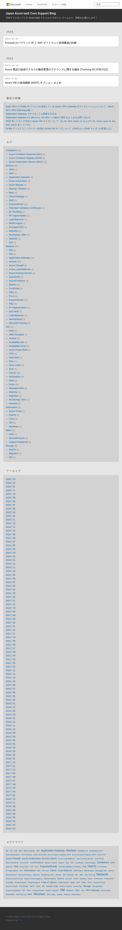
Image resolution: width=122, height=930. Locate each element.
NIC (11, 242)
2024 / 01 (10, 560)
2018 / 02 (10, 755)
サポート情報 (59, 4)
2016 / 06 (10, 814)
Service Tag (77, 886)
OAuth (75, 879)
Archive (9, 165)
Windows (13, 426)
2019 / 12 (10, 707)
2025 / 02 (10, 516)
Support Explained (18, 442)
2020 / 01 (10, 703)
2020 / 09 (10, 681)
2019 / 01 (10, 718)
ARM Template (16, 334)
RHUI (90, 882)
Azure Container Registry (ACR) (25, 158)
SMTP (32, 886)
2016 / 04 (10, 821)
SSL (43, 886)
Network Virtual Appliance (33, 879)
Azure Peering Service (20, 273)
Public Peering (63, 882)
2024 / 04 (10, 549)
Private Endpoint (20, 882)
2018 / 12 (10, 722)
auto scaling (51, 894)
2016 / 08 (10, 810)
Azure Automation (18, 181)
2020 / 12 (10, 670)
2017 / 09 (10, 773)
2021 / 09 (10, 641)
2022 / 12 (10, 604)
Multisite (13, 238)
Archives (42, 4)
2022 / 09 (10, 611)
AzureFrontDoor (17, 280)
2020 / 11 (10, 674)
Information (14, 376)
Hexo (20, 920)
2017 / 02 (10, 795)
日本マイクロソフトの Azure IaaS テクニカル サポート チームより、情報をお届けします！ (52, 17)
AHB (11, 330)
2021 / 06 (10, 652)
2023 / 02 (10, 597)
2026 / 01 (10, 486)
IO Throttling (15, 212)
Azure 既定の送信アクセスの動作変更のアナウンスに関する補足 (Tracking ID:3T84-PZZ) (56, 69)
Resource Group (99, 882)
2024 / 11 (10, 527)
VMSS (77, 890)
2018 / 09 (10, 733)
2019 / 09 (10, 711)
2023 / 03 (10, 593)
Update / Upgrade (52, 890)
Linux (11, 384)
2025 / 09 (10, 497)
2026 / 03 (10, 479)
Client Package (16, 196)
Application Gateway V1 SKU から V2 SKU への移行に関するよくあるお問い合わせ (48, 117)
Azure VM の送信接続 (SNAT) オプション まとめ (33, 82)
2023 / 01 (10, 600)
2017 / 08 (10, 777)
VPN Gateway (92, 890)
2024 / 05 (10, 545)
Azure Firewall (16, 265)
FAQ (11, 303)
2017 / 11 (10, 766)
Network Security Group (14, 879)
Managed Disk (16, 227)
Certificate (14, 288)
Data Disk (14, 357)
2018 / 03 (10, 751)
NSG (81, 875)
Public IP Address (49, 882)
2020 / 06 (10, 692)
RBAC (72, 882)
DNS (11, 200)
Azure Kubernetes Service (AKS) (26, 162)
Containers (11, 150)
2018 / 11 (10, 725)
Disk (11, 361)
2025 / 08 (10, 501)
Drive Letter (15, 365)
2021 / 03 (10, 663)
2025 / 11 (10, 490)
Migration (13, 231)
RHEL (83, 882)
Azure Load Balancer (19, 269)
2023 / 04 (10, 589)
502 (11, 254)
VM (7, 327)
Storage (10, 445)
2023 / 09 (10, 575)
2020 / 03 (10, 700)
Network (10, 246)
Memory (13, 392)
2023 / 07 (10, 582)
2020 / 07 (10, 688)
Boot (11, 192)
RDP (78, 882)
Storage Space (97, 886)
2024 (9, 31)
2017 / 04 (10, 791)
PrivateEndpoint (34, 882)
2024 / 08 (10, 538)
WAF (30, 894)
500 (11, 250)
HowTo (12, 373)
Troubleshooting (38, 890)
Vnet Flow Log (21, 894)
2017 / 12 (10, 762)
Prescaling (9, 882)
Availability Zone (17, 346)
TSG (23, 890)
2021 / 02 (10, 666)
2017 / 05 (10, 788)
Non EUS (68, 879)
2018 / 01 (10, 758)
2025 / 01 (10, 519)
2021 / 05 (10, 655)
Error (11, 296)
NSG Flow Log (90, 875)
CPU (11, 353)
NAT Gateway (68, 875)
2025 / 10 (10, 494)
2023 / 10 (10, 571)
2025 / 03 (10, 512)
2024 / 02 (10, 556)
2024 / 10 (10, 530)
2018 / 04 (10, 747)
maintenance (76, 894)
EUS (11, 369)
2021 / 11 (10, 633)
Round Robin (23, 886)
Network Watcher (50, 879)
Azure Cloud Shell (39, 855)
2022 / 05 (10, 619)
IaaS (11, 434)
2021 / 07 (10, 648)
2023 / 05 (10, 586)
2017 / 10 (10, 769)
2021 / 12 (10, 630)
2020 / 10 (10, 677)
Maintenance (15, 319)
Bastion (13, 284)
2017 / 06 (10, 784)
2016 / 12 (10, 799)
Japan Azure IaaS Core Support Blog (31, 13)
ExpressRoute (16, 204)
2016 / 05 (10, 817)
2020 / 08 (10, 685)
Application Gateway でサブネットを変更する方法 (31, 114)
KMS (11, 380)
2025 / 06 (10, 508)
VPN (82, 890)
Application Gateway (19, 177)
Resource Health (12, 886)
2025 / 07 (10, 505)
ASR (11, 173)
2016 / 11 (10, 802)
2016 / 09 (10, 806)
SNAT (38, 886)
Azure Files (102, 855)
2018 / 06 (10, 740)
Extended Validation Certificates (25, 208)
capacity (60, 894)
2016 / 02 (10, 828)
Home (29, 4)
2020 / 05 (10, 696)
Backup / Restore (18, 188)
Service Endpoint (66, 886)
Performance (98, 879)
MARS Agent (15, 223)
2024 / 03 (10, 552)
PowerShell (109, 879)
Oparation (83, 879)
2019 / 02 (10, 714)
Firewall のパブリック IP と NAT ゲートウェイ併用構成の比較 (41, 42)
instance (67, 894)
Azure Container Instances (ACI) (25, 154)
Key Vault (14, 311)
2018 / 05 (10, 744)
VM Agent (69, 890)
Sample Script (52, 886)
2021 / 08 (10, 644)
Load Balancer (16, 219)
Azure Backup (16, 185)
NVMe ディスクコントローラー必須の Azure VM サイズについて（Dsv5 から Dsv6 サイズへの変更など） (59, 128)
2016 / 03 (10, 825)
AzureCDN (14, 277)
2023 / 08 (10, 578)
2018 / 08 (10, 736)
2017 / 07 (10, 780)
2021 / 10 (10, 637)
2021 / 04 (10, 659)
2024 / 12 (10, 523)
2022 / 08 (10, 615)
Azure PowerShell (18, 350)
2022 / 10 (10, 608)
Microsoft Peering (18, 323)
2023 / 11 (10, 567)
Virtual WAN (105, 890)
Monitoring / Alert (17, 234)
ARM (11, 169)
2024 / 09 (10, 534)
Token (29, 890)
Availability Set (16, 342)
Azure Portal (15, 411)
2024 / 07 (10, 541)
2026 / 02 (10, 483)
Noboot (60, 878)
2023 (9, 58)
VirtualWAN (10, 894)
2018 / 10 (10, 729)
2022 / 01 (10, 626)
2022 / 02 (10, 622)
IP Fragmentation (18, 215)
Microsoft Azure (17, 438)
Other (9, 430)
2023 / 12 (10, 563)
